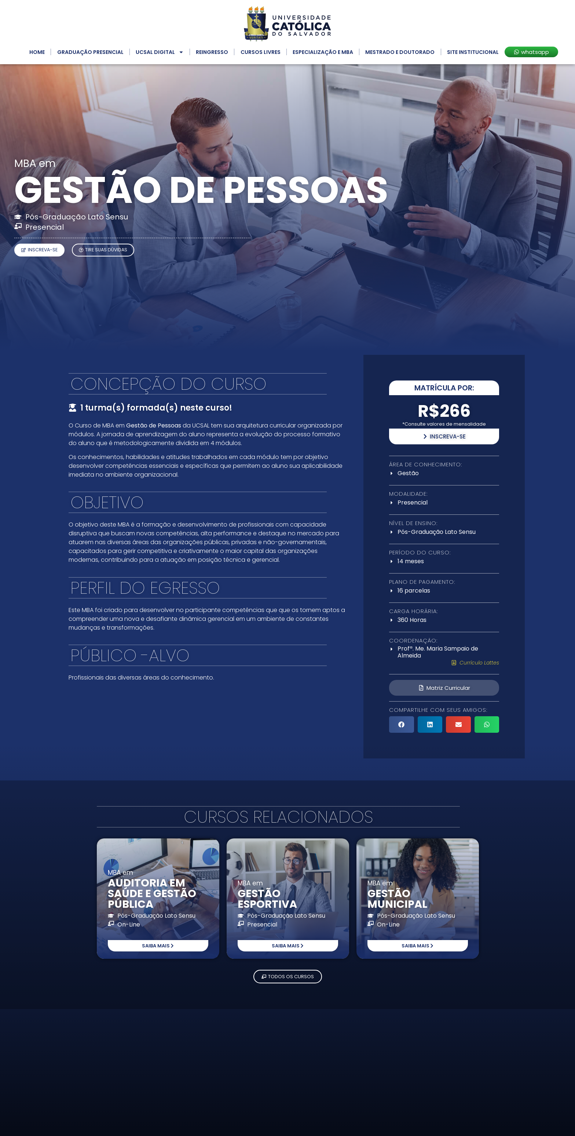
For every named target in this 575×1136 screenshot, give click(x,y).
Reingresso (212, 52)
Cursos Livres (261, 52)
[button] (401, 724)
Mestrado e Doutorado (400, 52)
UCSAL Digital (160, 52)
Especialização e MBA (323, 52)
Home (37, 52)
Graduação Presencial (90, 52)
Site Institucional (473, 52)
